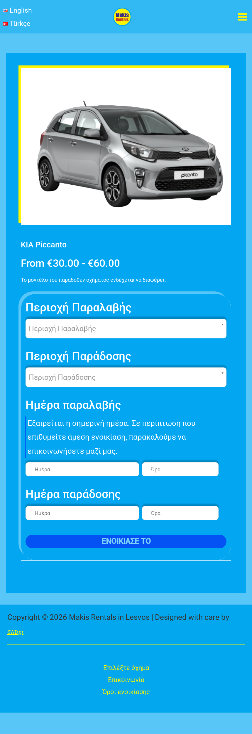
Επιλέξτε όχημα (126, 684)
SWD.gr (19, 646)
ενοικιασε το (126, 556)
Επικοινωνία (126, 698)
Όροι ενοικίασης (126, 712)
